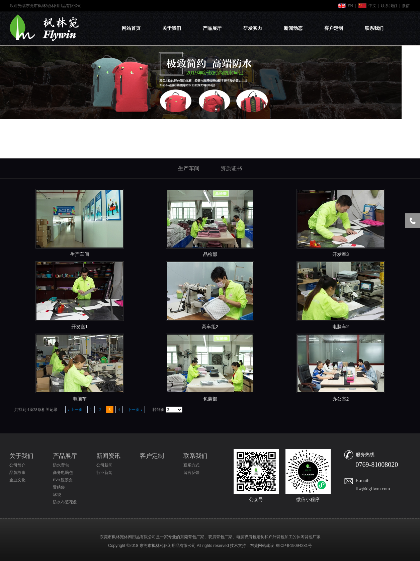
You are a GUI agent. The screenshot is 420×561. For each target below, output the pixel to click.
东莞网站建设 (262, 545)
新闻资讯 (108, 455)
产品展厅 (212, 28)
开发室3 (340, 254)
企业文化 (17, 480)
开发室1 (79, 326)
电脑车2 (340, 326)
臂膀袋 (59, 487)
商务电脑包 (63, 472)
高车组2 (210, 326)
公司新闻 (104, 465)
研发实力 (252, 28)
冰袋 (57, 494)
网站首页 (131, 28)
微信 (406, 5)
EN (350, 5)
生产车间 (79, 254)
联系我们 (389, 5)
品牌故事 (17, 472)
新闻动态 (293, 28)
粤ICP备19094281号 (293, 545)
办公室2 (340, 399)
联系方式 (191, 465)
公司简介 (17, 465)
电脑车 (80, 399)
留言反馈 (191, 472)
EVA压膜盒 (63, 480)
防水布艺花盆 (65, 502)
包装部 (210, 399)
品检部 (210, 254)
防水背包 (61, 465)
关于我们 (171, 28)
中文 (372, 5)
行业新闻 (104, 472)
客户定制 (333, 28)
